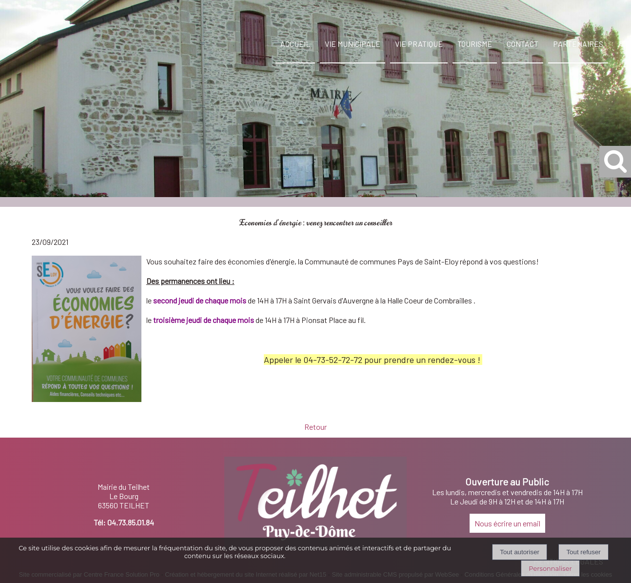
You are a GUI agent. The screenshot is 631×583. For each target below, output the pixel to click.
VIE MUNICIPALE (352, 43)
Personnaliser (550, 568)
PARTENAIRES (578, 43)
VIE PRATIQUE (419, 43)
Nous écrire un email (507, 523)
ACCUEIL (295, 43)
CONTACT (522, 43)
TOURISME (474, 43)
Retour (315, 426)
